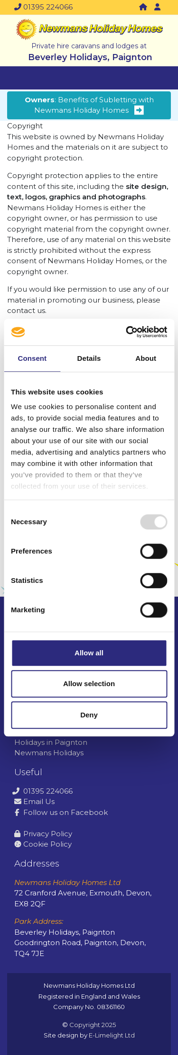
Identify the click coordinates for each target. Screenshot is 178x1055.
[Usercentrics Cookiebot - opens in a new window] (126, 332)
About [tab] (145, 358)
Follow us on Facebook (61, 812)
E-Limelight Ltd (112, 1035)
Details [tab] (89, 358)
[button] (157, 7)
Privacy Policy (43, 833)
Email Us (34, 801)
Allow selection (89, 683)
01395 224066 (43, 6)
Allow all (89, 653)
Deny (89, 715)
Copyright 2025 (92, 1024)
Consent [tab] (32, 358)
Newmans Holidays (49, 752)
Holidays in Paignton (50, 742)
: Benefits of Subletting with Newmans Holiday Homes (89, 105)
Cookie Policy (43, 844)
